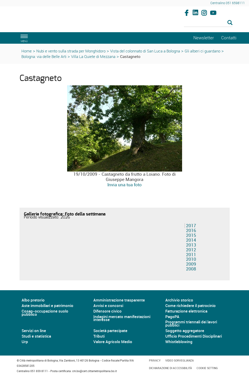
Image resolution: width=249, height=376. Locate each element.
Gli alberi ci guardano (202, 51)
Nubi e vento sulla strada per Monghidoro (71, 51)
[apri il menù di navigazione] (23, 38)
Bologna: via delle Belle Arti (43, 56)
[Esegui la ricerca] (229, 23)
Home (26, 51)
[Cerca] (208, 23)
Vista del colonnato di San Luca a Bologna (145, 51)
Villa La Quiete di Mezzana (93, 56)
